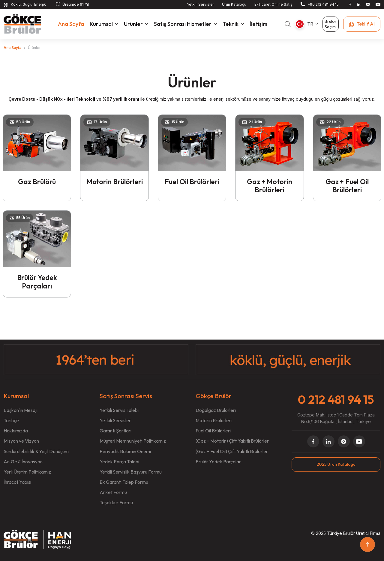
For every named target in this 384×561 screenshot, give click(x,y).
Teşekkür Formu (116, 502)
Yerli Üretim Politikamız (27, 472)
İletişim (260, 23)
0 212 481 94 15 (336, 399)
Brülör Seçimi (331, 23)
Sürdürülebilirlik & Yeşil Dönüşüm (36, 451)
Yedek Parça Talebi (119, 462)
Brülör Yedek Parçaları (37, 281)
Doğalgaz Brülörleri (216, 410)
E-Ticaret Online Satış (273, 4)
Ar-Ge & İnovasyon (23, 462)
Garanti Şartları (115, 431)
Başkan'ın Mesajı (21, 410)
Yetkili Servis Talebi (119, 410)
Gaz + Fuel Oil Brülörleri (347, 185)
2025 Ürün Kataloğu (336, 464)
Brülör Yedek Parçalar (218, 462)
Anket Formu (113, 492)
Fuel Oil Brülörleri (192, 181)
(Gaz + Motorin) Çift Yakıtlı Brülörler (232, 441)
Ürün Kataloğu (234, 4)
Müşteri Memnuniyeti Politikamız (133, 441)
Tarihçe (11, 421)
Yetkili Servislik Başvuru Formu (131, 472)
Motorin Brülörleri (114, 185)
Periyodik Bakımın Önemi (125, 451)
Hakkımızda (16, 431)
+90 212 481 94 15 (323, 4)
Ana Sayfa (12, 47)
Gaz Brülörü (36, 181)
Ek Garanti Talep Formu (124, 482)
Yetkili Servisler (200, 4)
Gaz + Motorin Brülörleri (269, 185)
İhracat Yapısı (17, 482)
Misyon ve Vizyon (21, 441)
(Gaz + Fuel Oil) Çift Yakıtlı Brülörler (232, 451)
